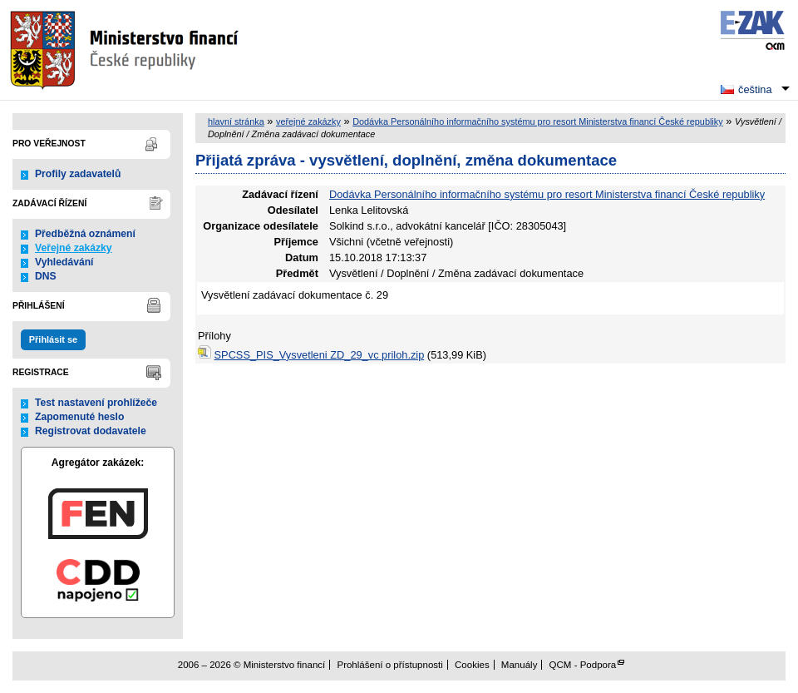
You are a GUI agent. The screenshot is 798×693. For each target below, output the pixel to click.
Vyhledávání (64, 262)
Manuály (519, 665)
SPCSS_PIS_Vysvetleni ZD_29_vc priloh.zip (319, 355)
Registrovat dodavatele (90, 431)
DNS (46, 276)
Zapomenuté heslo (79, 417)
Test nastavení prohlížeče (96, 402)
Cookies (472, 665)
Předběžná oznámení (85, 234)
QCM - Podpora (583, 665)
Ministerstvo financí (126, 50)
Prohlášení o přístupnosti (389, 665)
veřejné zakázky (308, 121)
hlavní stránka (236, 121)
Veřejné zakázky (73, 248)
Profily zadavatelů (78, 174)
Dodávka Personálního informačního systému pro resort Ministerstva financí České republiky (537, 121)
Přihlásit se (53, 339)
